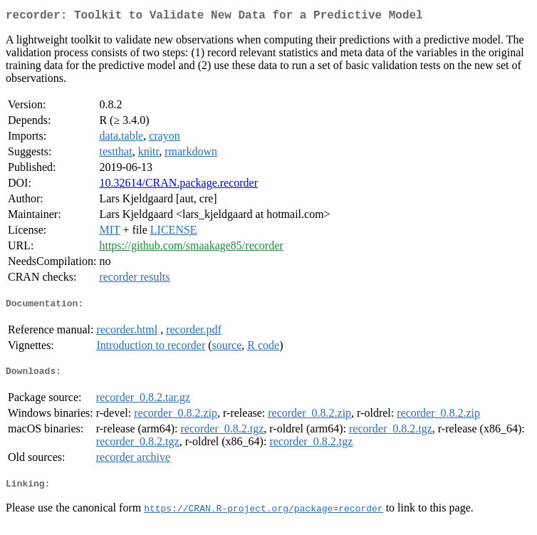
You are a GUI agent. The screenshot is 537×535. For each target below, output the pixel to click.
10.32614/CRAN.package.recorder (178, 186)
